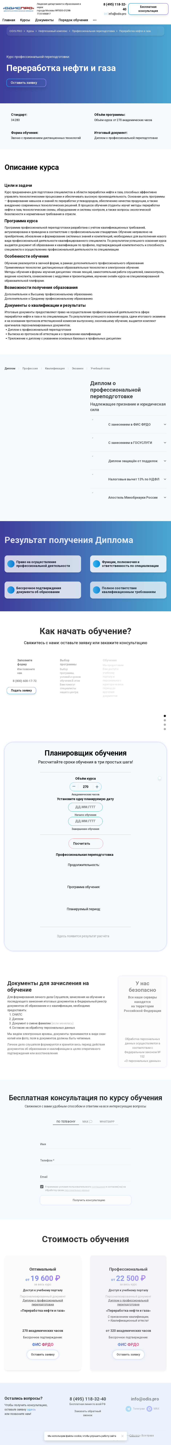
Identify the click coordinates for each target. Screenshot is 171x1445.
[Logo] (18, 9)
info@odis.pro (117, 14)
